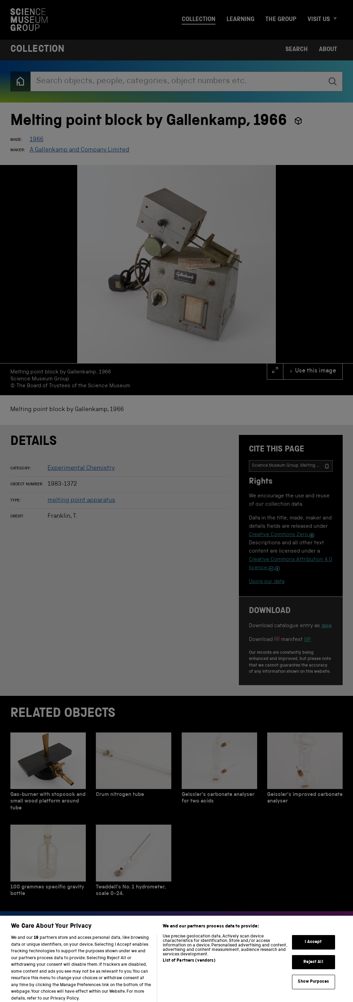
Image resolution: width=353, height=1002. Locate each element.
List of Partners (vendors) (189, 965)
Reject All (313, 966)
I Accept (313, 946)
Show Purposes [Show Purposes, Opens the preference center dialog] (313, 986)
